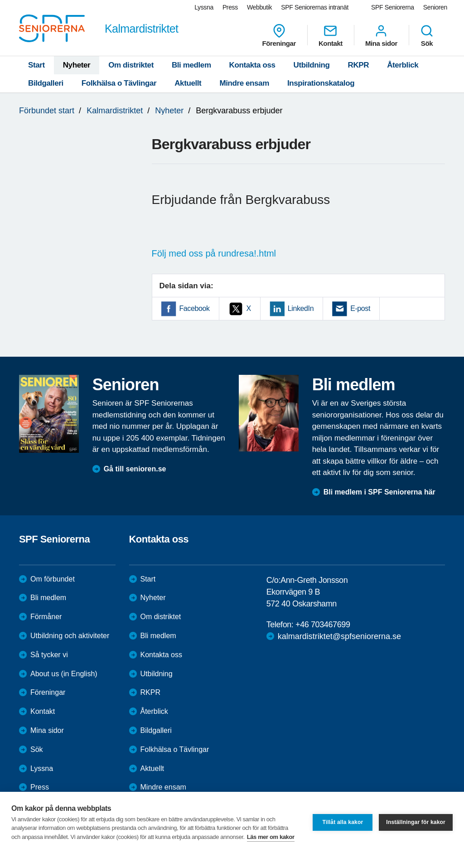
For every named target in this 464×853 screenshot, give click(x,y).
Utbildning (312, 65)
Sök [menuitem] (427, 35)
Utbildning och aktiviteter (69, 636)
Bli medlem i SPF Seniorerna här (379, 492)
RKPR (358, 65)
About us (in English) (63, 674)
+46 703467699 (322, 624)
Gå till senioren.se (135, 469)
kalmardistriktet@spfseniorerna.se (339, 636)
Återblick (402, 65)
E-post (360, 308)
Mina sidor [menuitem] (381, 35)
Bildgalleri (45, 83)
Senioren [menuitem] (435, 7)
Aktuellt (187, 83)
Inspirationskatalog (320, 83)
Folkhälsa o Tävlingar (119, 83)
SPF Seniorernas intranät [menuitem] (314, 7)
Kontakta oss (252, 65)
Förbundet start (46, 111)
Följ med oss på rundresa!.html (214, 253)
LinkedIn (301, 308)
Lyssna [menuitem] (203, 7)
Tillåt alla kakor (342, 822)
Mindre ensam (244, 83)
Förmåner (46, 616)
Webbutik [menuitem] (259, 7)
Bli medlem (191, 65)
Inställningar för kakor (415, 822)
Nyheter (77, 65)
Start (36, 65)
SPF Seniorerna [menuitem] (392, 7)
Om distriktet (131, 65)
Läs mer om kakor (271, 837)
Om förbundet (52, 579)
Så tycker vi (49, 655)
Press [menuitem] (230, 7)
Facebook (194, 308)
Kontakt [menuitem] (331, 35)
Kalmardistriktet (115, 111)
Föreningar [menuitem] (279, 35)
